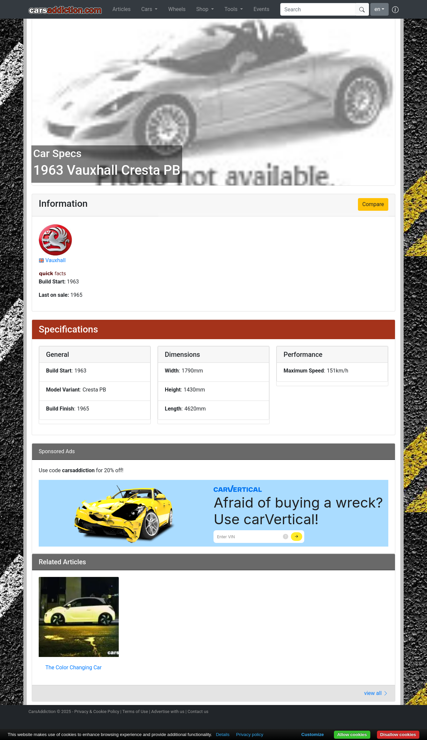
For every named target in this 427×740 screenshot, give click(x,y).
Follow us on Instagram (348, 712)
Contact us (197, 711)
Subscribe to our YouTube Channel (395, 712)
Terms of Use (135, 711)
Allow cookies (352, 734)
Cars (147, 9)
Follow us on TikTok (383, 712)
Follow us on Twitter (359, 712)
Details (223, 734)
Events (261, 9)
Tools (232, 9)
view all (376, 693)
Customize (312, 734)
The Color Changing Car (73, 667)
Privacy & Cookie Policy (96, 711)
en (377, 9)
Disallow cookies (398, 734)
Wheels (176, 9)
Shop (202, 9)
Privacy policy (249, 734)
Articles (121, 9)
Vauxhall (55, 260)
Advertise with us (167, 711)
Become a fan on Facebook (371, 712)
